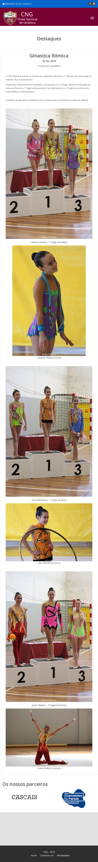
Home (34, 855)
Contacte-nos (47, 855)
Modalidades (63, 855)
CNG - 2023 (49, 851)
